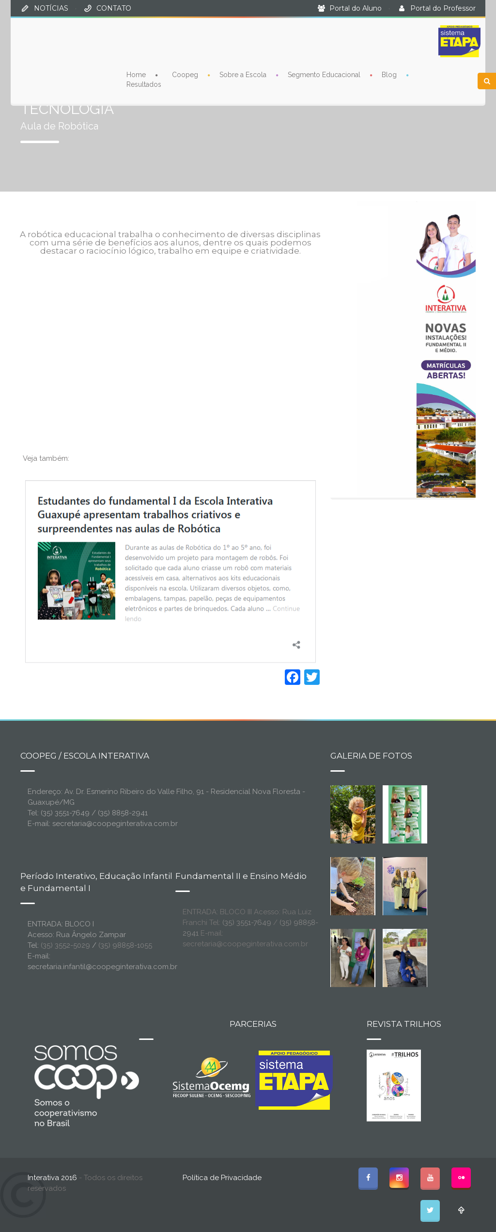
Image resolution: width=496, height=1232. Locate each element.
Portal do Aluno (355, 8)
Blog (389, 75)
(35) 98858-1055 (125, 945)
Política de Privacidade (222, 1177)
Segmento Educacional (324, 75)
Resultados (143, 84)
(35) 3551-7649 (246, 922)
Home (136, 75)
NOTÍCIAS (51, 8)
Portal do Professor (443, 8)
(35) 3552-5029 (65, 945)
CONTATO (113, 8)
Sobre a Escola (242, 75)
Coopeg (185, 75)
